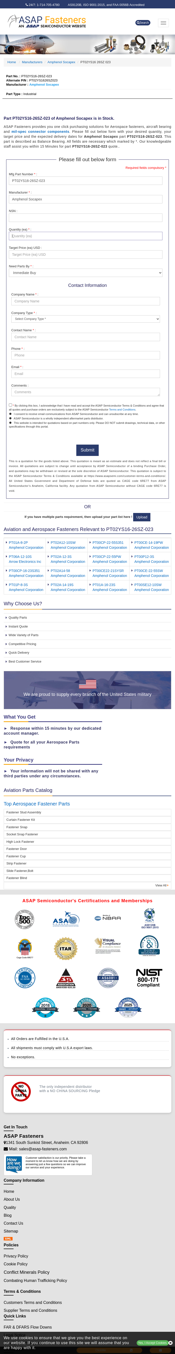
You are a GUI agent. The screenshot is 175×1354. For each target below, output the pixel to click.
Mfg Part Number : (23, 174)
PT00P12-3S (144, 557)
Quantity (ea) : (20, 229)
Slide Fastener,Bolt (19, 871)
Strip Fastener (16, 863)
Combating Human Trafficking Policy (35, 1280)
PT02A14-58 (60, 571)
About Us (12, 1199)
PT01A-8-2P (18, 543)
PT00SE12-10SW (148, 585)
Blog (8, 1215)
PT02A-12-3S (61, 557)
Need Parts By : (21, 266)
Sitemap (11, 1231)
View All (162, 885)
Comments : (20, 385)
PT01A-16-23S (104, 585)
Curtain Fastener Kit (20, 820)
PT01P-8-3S (18, 585)
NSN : (13, 211)
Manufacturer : (20, 192)
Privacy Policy (16, 1256)
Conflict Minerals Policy (26, 1272)
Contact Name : (23, 330)
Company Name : (24, 294)
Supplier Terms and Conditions (30, 1310)
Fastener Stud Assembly (23, 812)
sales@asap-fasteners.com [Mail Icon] (43, 1149)
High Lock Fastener (20, 842)
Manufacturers (32, 62)
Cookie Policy (16, 1264)
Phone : (18, 349)
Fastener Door (16, 849)
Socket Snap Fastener (22, 834)
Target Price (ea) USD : (25, 248)
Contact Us (13, 1223)
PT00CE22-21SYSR (108, 571)
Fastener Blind (16, 878)
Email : (17, 367)
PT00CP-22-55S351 (108, 543)
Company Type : (24, 313)
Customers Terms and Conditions (33, 1302)
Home (12, 62)
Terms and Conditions (122, 409)
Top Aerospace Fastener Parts (37, 803)
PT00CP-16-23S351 (24, 571)
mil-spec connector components (40, 132)
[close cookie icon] (170, 1342)
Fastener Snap (16, 827)
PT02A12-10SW (63, 543)
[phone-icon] (44, 5)
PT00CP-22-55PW (107, 557)
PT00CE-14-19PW (148, 543)
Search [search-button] (143, 22)
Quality (10, 1207)
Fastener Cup (16, 856)
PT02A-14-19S (62, 585)
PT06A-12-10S (20, 557)
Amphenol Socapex (61, 62)
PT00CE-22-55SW (148, 571)
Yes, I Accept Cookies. (152, 1343)
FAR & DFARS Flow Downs (28, 1327)
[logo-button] (54, 21)
